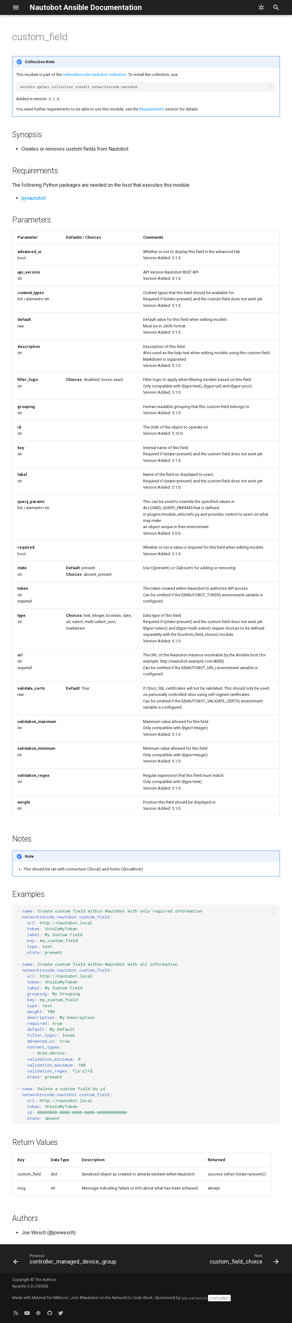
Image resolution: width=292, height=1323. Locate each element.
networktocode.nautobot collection (94, 74)
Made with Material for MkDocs (40, 1297)
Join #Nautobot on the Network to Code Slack (111, 1297)
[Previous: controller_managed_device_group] (65, 1260)
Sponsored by (192, 1297)
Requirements (151, 109)
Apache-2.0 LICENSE (30, 1286)
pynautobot (33, 198)
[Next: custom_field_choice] (243, 1260)
